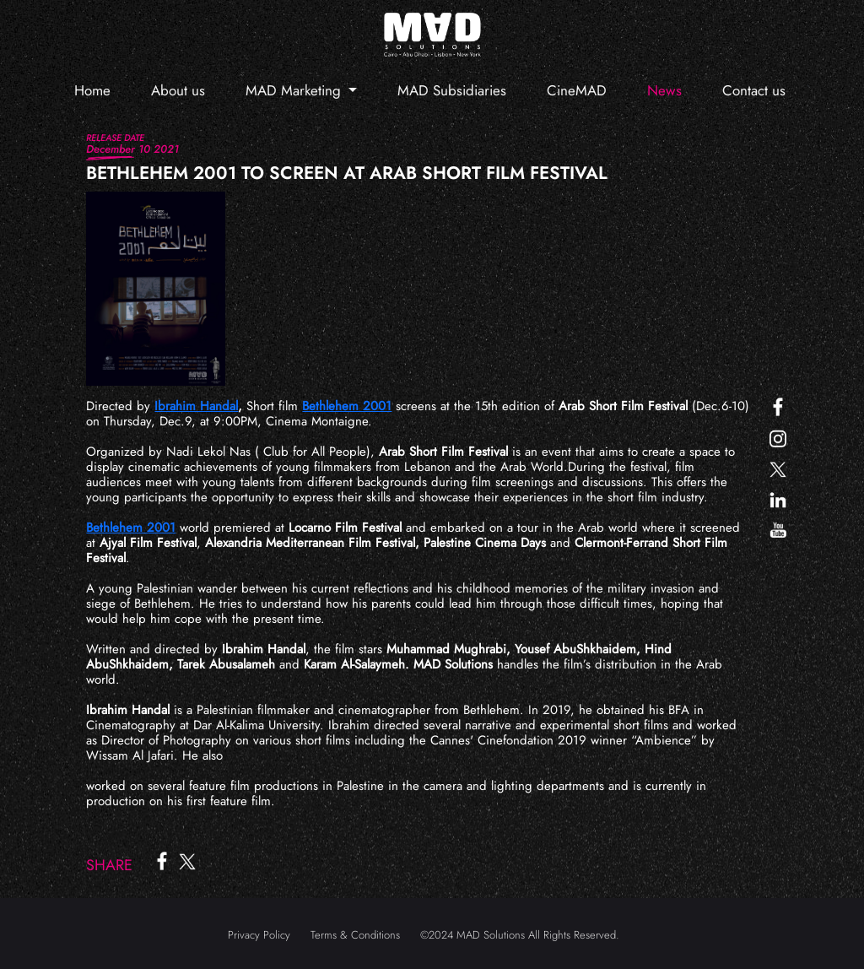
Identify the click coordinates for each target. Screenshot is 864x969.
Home (92, 90)
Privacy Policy (259, 935)
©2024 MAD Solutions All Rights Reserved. (519, 935)
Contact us (754, 90)
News (664, 90)
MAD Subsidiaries (451, 90)
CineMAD (577, 90)
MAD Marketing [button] (295, 90)
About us (178, 90)
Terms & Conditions (355, 935)
